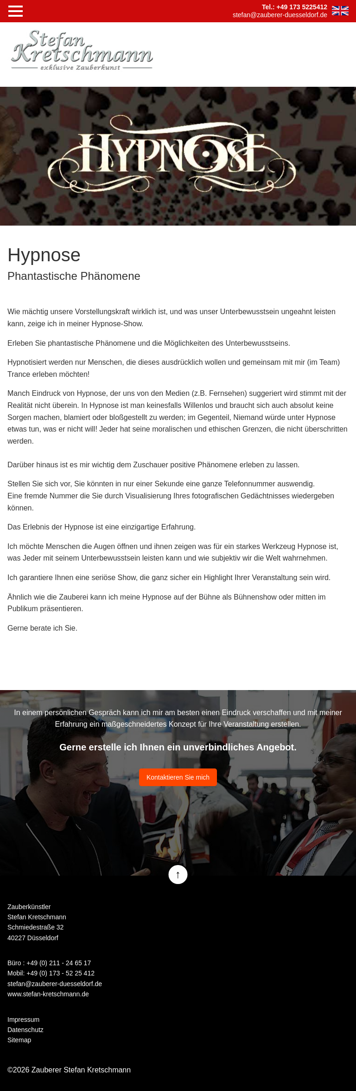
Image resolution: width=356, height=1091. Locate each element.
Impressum (23, 1019)
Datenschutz (25, 1029)
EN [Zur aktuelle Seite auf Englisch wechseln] (340, 11)
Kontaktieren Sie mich (178, 777)
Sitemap (19, 1040)
